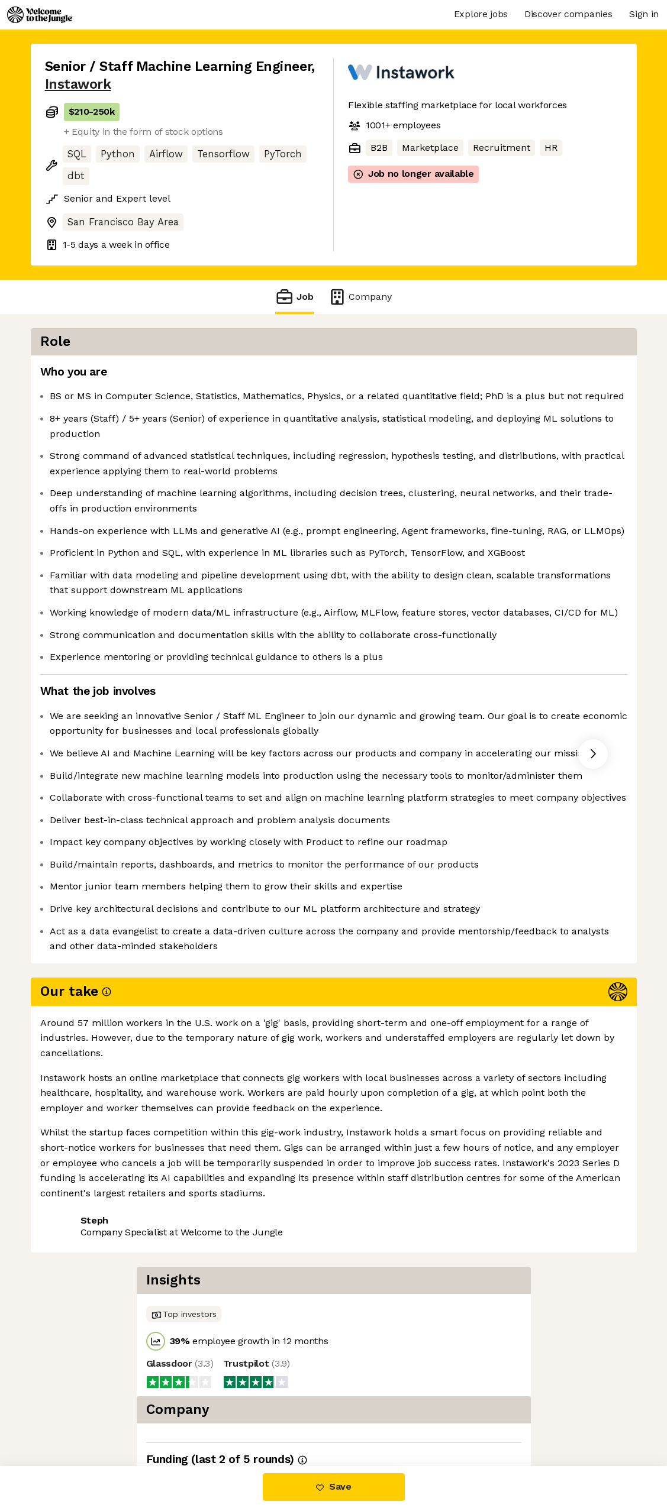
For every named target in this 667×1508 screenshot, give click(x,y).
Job (294, 296)
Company (360, 296)
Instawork (78, 84)
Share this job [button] (77, 1416)
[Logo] (39, 15)
